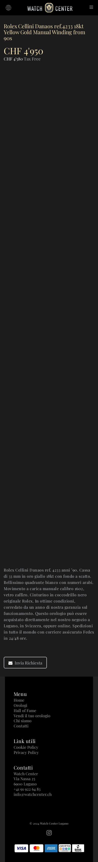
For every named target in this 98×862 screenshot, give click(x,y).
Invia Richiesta (25, 662)
